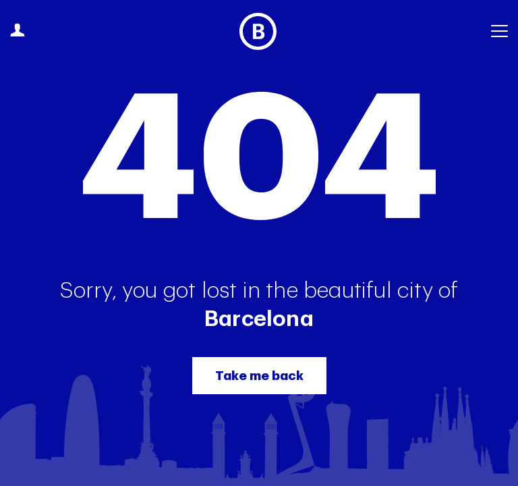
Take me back (259, 375)
